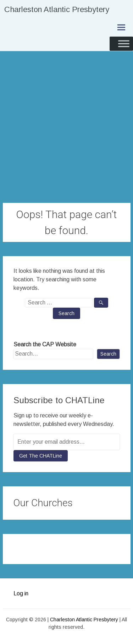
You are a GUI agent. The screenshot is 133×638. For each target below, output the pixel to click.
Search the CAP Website (44, 344)
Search (108, 354)
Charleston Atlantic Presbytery (56, 9)
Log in (20, 593)
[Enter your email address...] (66, 442)
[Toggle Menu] (123, 43)
